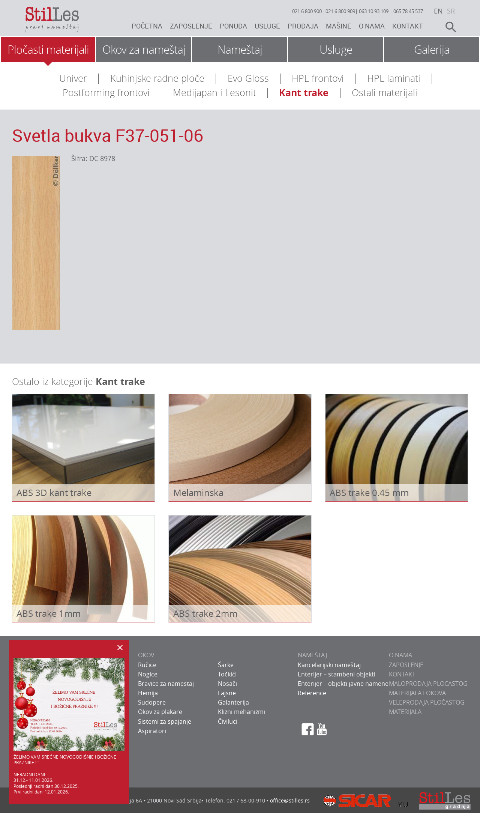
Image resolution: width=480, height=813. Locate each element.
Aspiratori (152, 731)
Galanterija (233, 702)
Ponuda (233, 25)
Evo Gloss (248, 78)
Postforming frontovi (106, 92)
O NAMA (400, 655)
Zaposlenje (191, 25)
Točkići (227, 674)
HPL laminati (393, 78)
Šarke (226, 665)
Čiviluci (227, 721)
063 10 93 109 (373, 11)
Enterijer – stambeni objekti (336, 674)
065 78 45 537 (408, 11)
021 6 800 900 (307, 11)
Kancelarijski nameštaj (329, 665)
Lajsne (227, 693)
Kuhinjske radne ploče (157, 78)
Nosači (227, 683)
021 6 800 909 (340, 11)
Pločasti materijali (48, 49)
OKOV (146, 655)
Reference (312, 693)
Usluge (267, 25)
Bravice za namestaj (166, 683)
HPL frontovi (318, 78)
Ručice (147, 665)
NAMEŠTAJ (312, 655)
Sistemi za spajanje (164, 721)
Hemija (148, 693)
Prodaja (303, 25)
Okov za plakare (160, 712)
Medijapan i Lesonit (214, 92)
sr (451, 10)
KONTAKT (402, 674)
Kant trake (303, 92)
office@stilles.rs (290, 800)
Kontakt (407, 25)
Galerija (432, 49)
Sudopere (152, 702)
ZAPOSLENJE (406, 665)
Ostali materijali (384, 92)
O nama (372, 25)
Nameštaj (240, 49)
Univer (73, 78)
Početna (147, 25)
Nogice (148, 674)
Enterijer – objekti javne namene (343, 683)
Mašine (338, 25)
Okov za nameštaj (143, 49)
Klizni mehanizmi (241, 712)
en (438, 10)
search (448, 27)
